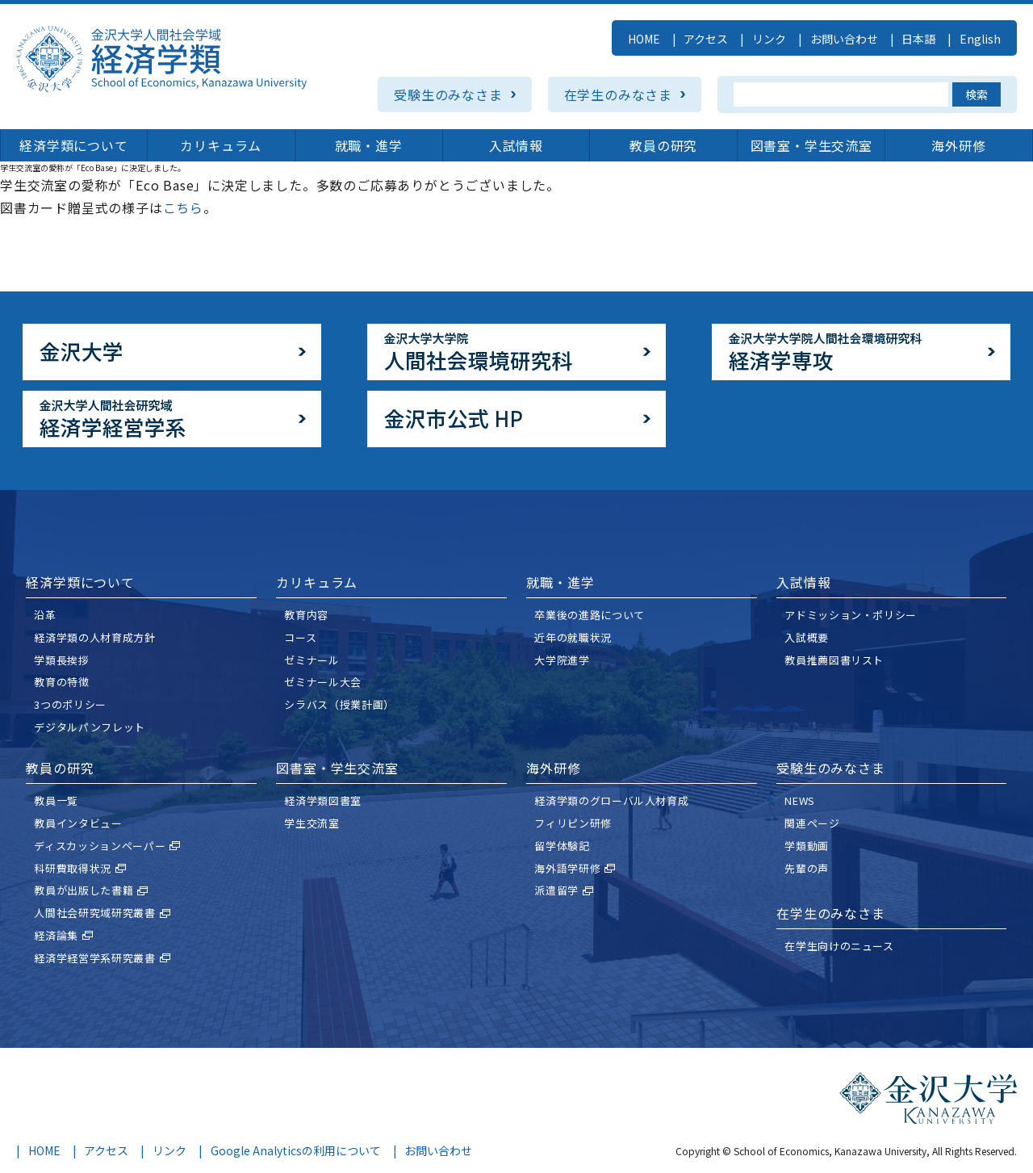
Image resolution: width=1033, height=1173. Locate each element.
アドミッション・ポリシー (850, 614)
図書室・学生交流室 (811, 145)
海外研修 (958, 145)
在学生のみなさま (618, 94)
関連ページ (811, 823)
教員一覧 (56, 800)
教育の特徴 (61, 681)
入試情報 (516, 145)
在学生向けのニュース (839, 945)
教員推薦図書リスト (834, 660)
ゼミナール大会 (323, 681)
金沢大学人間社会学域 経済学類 (161, 59)
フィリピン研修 (573, 823)
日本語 (918, 39)
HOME (644, 39)
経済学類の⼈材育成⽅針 (94, 637)
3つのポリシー (70, 704)
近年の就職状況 (573, 637)
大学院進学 (561, 660)
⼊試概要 (806, 637)
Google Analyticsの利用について (296, 1150)
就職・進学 (369, 145)
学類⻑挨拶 (61, 660)
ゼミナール (311, 660)
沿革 (45, 614)
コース (300, 637)
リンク (769, 39)
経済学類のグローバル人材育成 (611, 800)
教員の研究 (663, 145)
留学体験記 (561, 845)
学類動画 (806, 845)
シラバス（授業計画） (339, 704)
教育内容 (306, 614)
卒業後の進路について (589, 614)
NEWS (799, 800)
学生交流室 (311, 823)
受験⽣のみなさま (830, 767)
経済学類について (73, 145)
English (980, 39)
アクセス (706, 39)
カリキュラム (220, 145)
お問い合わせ (844, 39)
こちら (183, 207)
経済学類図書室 (323, 800)
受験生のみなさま (448, 94)
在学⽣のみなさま (830, 913)
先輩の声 (806, 868)
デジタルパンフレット (89, 727)
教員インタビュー (78, 823)
